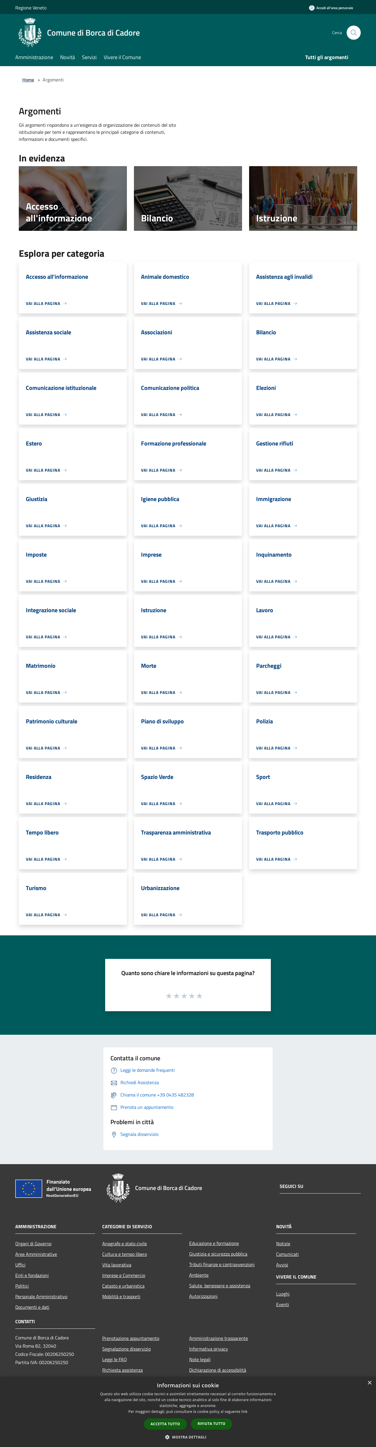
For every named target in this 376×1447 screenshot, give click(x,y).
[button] (188, 1437)
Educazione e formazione (214, 1243)
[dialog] (188, 1412)
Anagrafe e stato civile (124, 1243)
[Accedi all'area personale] (331, 8)
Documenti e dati (32, 1307)
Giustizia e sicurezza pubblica (218, 1253)
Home (28, 79)
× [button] (369, 1383)
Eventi (282, 1304)
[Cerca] (354, 33)
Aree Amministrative (36, 1254)
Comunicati (287, 1254)
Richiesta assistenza (122, 1369)
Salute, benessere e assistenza (219, 1285)
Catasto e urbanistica (123, 1285)
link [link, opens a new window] (244, 1411)
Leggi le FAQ (114, 1359)
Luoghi (283, 1293)
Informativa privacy (208, 1348)
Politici (22, 1285)
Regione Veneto (30, 7)
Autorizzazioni (203, 1296)
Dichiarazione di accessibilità (217, 1369)
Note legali (200, 1359)
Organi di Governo (33, 1243)
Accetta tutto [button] (165, 1423)
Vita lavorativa (116, 1264)
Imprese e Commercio (123, 1275)
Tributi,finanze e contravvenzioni (222, 1264)
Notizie (283, 1243)
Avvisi (282, 1264)
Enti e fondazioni (32, 1275)
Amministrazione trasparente (218, 1338)
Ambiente (199, 1275)
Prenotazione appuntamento (130, 1338)
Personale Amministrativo (41, 1296)
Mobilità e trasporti (121, 1296)
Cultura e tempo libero (124, 1254)
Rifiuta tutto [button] (212, 1423)
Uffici (20, 1264)
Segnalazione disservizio (126, 1348)
